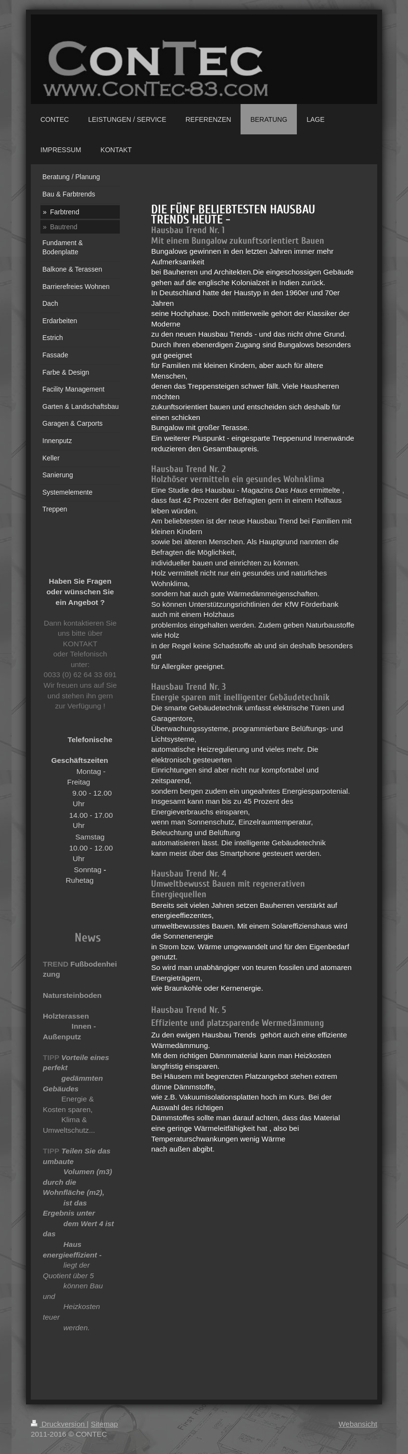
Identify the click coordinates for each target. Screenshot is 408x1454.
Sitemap (104, 1424)
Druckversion (59, 1424)
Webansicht (358, 1424)
